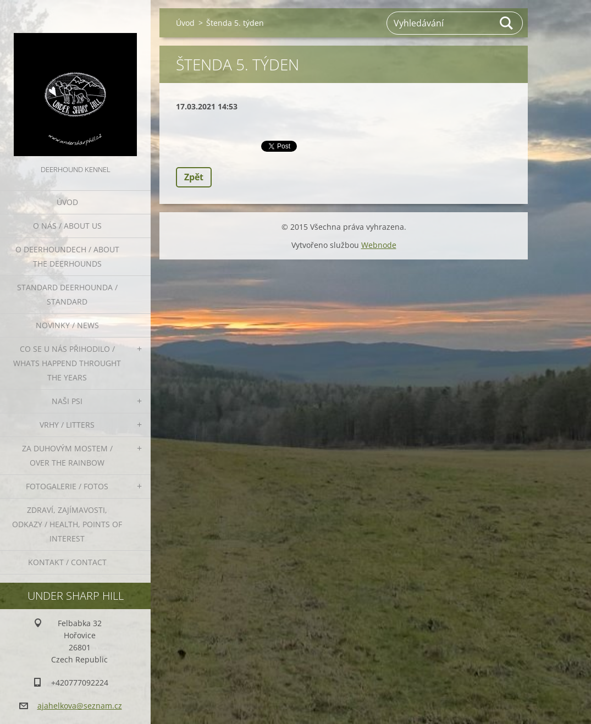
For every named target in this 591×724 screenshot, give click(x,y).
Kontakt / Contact (67, 562)
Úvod (67, 202)
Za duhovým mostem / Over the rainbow (67, 455)
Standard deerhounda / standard (67, 294)
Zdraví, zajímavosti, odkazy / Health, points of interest (67, 524)
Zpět (193, 177)
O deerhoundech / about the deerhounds (67, 256)
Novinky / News (67, 325)
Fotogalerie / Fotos (67, 486)
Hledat (507, 23)
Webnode (378, 245)
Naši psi (67, 401)
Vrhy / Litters (67, 424)
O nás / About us (67, 225)
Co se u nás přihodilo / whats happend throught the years (67, 363)
